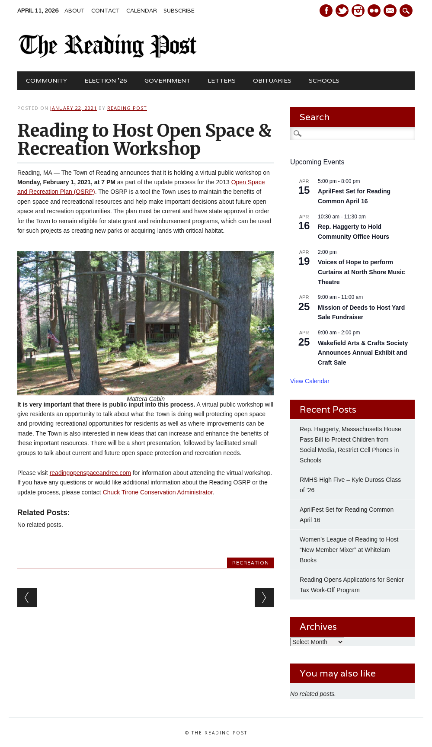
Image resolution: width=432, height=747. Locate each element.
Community (46, 80)
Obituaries (272, 80)
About (74, 10)
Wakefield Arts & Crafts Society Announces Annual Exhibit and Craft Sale (363, 353)
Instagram (358, 10)
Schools (324, 80)
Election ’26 (105, 80)
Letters (222, 80)
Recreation (250, 563)
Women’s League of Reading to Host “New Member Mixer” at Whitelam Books (349, 550)
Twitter (342, 10)
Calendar (141, 10)
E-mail (391, 11)
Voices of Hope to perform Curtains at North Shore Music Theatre (361, 272)
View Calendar (310, 381)
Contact (105, 10)
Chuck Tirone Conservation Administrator (158, 492)
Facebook (326, 10)
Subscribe (179, 10)
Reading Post (127, 108)
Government (167, 80)
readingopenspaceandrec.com (90, 472)
